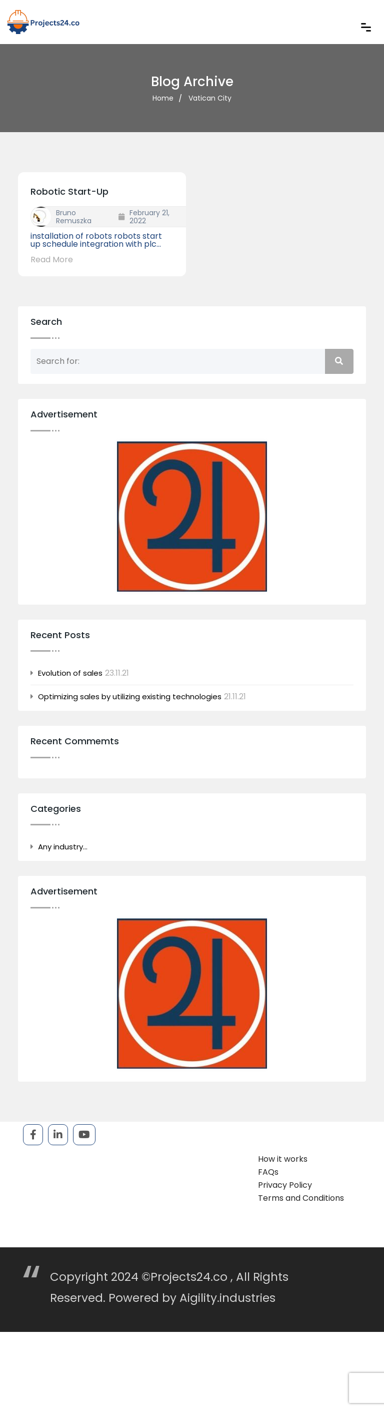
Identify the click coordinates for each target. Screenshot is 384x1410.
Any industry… (63, 847)
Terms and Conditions (301, 1198)
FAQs (268, 1172)
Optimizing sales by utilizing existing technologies (130, 697)
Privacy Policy (285, 1185)
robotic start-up (69, 191)
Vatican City (210, 98)
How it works (283, 1159)
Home (163, 98)
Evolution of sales (70, 673)
